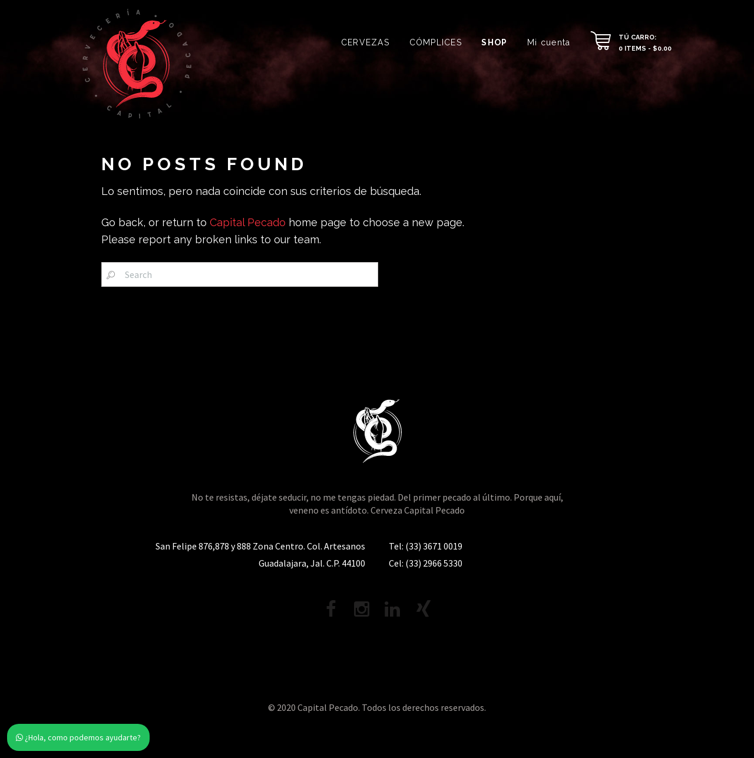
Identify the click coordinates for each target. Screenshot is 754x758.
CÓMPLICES (435, 42)
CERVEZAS (365, 42)
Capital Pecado (248, 222)
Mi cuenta (548, 42)
